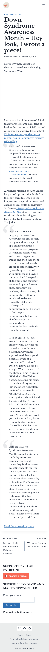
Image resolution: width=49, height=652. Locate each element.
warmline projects (19, 171)
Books (20, 635)
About (28, 635)
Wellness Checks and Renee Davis (36, 542)
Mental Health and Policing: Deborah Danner (12, 546)
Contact (33, 643)
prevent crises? (20, 174)
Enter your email (12, 595)
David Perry (12, 57)
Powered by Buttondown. (17, 612)
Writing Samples (19, 643)
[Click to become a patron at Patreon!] (24, 576)
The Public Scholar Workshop (25, 639)
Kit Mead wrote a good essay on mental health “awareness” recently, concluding (24, 138)
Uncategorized (12, 15)
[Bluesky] (19, 628)
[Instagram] (29, 628)
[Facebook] (24, 628)
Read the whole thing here (19, 526)
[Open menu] (43, 5)
